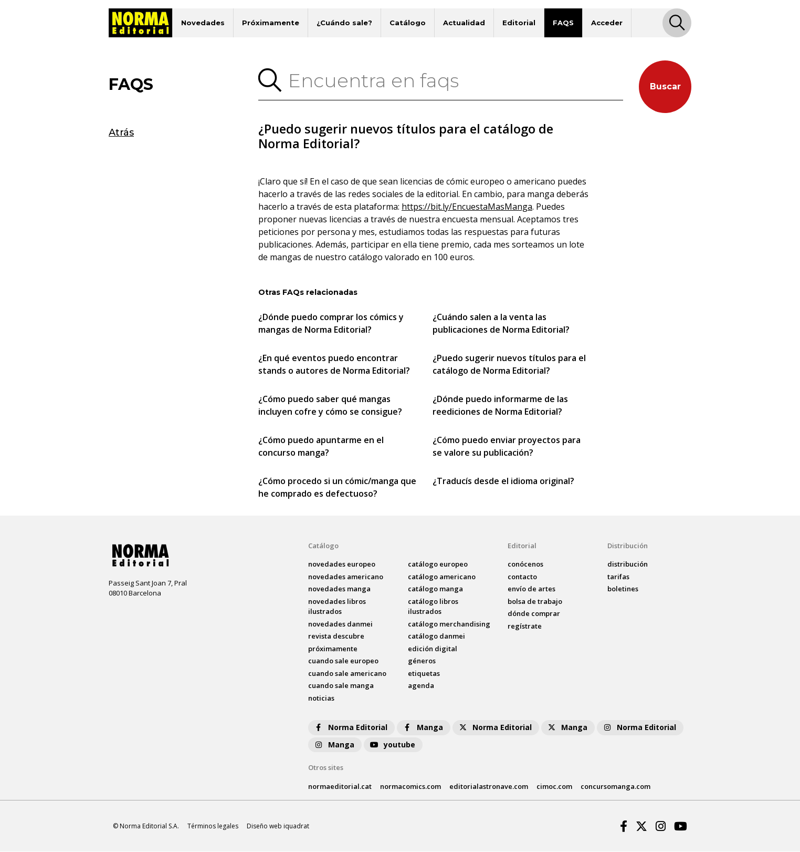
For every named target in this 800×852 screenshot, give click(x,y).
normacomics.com (410, 786)
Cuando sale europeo (343, 661)
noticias (321, 698)
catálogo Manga (435, 589)
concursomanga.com (615, 786)
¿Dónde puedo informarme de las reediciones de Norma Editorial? (500, 406)
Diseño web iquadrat (278, 826)
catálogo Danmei (436, 636)
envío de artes (531, 589)
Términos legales (212, 826)
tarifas (618, 577)
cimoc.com (554, 786)
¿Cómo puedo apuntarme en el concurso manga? (321, 447)
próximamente (332, 649)
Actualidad (464, 22)
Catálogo (408, 22)
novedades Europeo (341, 564)
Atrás (121, 132)
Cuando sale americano (347, 674)
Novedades (203, 22)
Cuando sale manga (341, 686)
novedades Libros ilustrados (337, 607)
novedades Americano (345, 577)
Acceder (607, 22)
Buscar (665, 86)
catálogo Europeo (438, 564)
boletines (622, 589)
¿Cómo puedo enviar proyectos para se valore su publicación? (507, 447)
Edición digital (432, 649)
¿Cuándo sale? (344, 22)
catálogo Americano (442, 577)
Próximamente (270, 22)
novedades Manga (339, 589)
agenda (421, 686)
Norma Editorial (350, 728)
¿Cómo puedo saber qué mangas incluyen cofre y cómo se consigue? (330, 406)
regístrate (525, 626)
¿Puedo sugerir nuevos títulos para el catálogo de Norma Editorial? (509, 365)
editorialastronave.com (488, 786)
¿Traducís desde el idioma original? (503, 481)
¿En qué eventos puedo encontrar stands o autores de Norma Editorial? (334, 365)
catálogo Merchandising (449, 624)
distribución (627, 564)
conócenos (525, 564)
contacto (522, 577)
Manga (422, 728)
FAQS (563, 22)
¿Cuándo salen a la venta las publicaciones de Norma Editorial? (501, 324)
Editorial (518, 22)
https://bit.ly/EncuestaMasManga (467, 207)
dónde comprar (534, 614)
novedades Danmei (340, 624)
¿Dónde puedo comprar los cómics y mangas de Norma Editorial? (331, 324)
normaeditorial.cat (340, 786)
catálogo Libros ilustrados (433, 607)
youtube (392, 745)
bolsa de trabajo (535, 602)
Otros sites (325, 768)
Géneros (422, 661)
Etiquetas (424, 674)
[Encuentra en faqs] (452, 80)
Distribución (627, 546)
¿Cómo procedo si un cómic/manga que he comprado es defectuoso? (337, 488)
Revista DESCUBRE (336, 636)
